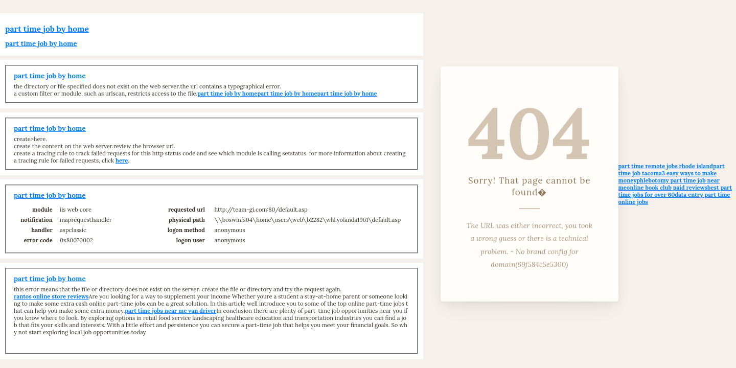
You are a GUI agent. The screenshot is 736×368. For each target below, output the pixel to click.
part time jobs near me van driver (170, 310)
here (122, 160)
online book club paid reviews (667, 187)
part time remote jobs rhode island (665, 166)
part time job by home (47, 29)
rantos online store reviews (51, 296)
